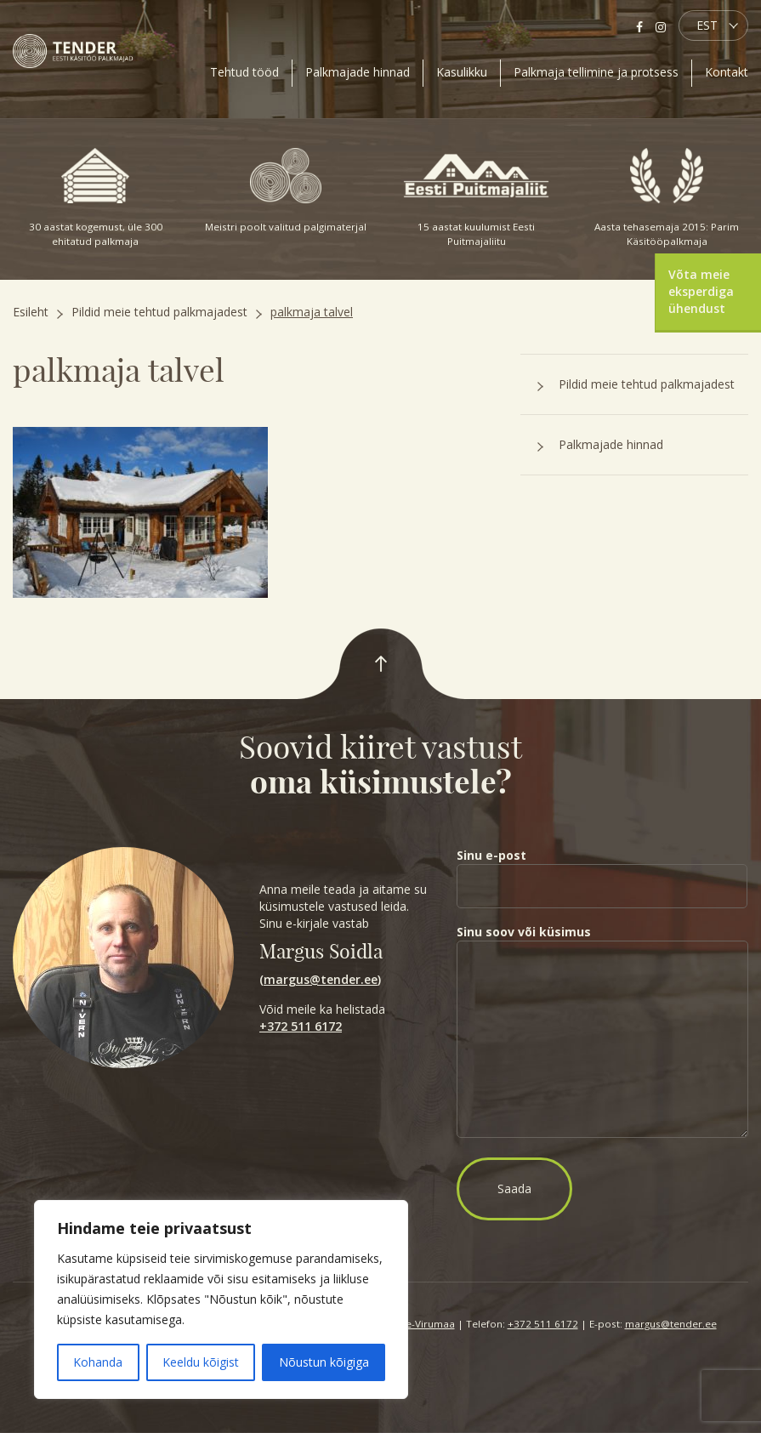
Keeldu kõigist (200, 1362)
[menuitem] (713, 25)
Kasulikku (461, 72)
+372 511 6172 (300, 1026)
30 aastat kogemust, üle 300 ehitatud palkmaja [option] (95, 197)
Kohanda (97, 1362)
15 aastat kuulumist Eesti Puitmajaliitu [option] (476, 197)
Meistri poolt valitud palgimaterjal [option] (285, 190)
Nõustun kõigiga (324, 1362)
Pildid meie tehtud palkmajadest (159, 312)
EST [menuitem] (707, 25)
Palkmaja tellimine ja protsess (596, 72)
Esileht (30, 312)
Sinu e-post (602, 870)
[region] (221, 1299)
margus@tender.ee (321, 979)
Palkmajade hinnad (357, 72)
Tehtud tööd (244, 72)
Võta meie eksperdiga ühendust (701, 291)
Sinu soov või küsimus (602, 1032)
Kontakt (726, 72)
